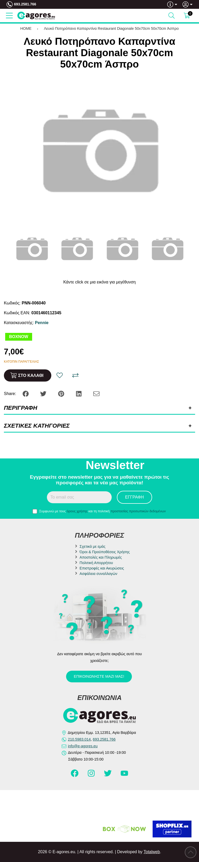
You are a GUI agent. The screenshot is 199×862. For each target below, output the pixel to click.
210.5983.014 (79, 739)
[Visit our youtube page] (124, 775)
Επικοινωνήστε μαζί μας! (99, 676)
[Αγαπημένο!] (59, 375)
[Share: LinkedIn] (79, 393)
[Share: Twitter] (43, 393)
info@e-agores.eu (83, 746)
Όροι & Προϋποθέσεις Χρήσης (105, 552)
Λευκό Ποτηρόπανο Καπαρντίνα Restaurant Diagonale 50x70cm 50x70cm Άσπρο (111, 28)
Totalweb (152, 852)
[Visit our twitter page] (108, 775)
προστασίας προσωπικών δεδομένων (138, 511)
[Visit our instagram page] (91, 775)
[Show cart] (187, 15)
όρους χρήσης (77, 511)
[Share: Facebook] (26, 393)
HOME (25, 28)
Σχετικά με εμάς (92, 546)
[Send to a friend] (96, 393)
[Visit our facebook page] (75, 775)
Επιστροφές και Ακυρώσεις (102, 568)
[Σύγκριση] (75, 375)
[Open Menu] (9, 15)
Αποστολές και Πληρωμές (101, 557)
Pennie (41, 322)
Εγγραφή (134, 497)
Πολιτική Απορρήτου (96, 563)
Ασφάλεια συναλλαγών (98, 574)
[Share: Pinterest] (61, 393)
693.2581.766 (25, 4)
